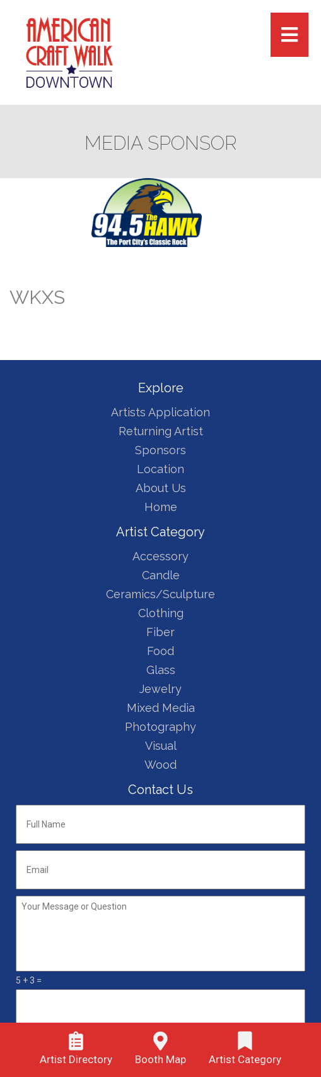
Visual (161, 745)
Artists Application (160, 412)
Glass (160, 670)
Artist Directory (76, 1059)
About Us (161, 488)
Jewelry (160, 688)
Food (160, 651)
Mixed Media (161, 707)
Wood (160, 764)
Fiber (160, 632)
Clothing (161, 613)
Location (160, 469)
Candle (161, 575)
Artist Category (245, 1059)
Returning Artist (161, 431)
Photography (160, 726)
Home (160, 507)
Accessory (160, 556)
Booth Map (160, 1059)
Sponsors (160, 450)
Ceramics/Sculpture (160, 594)
